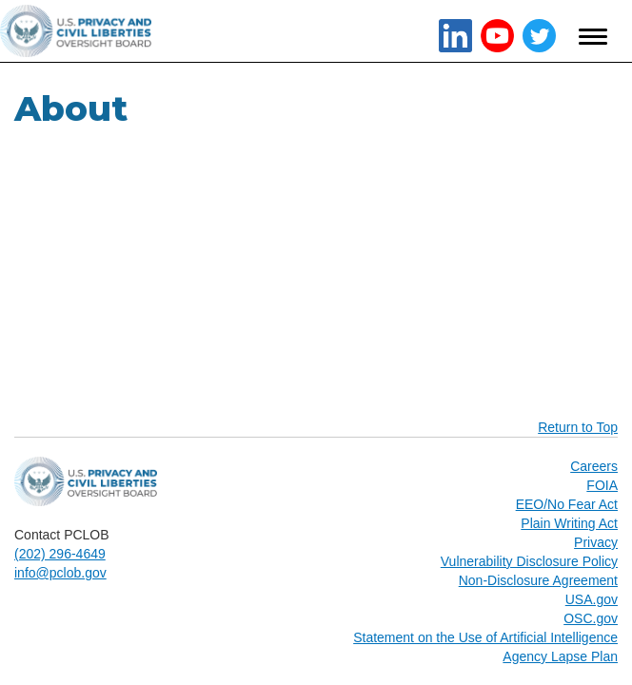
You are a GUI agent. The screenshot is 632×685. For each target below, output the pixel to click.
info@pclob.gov (60, 572)
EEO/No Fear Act (567, 504)
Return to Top (578, 427)
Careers (594, 466)
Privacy (596, 542)
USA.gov (591, 599)
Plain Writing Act (569, 523)
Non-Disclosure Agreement (538, 580)
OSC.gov (590, 618)
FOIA (602, 485)
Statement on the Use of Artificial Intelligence (485, 637)
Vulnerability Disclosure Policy (529, 561)
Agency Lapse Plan (560, 656)
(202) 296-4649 (60, 553)
